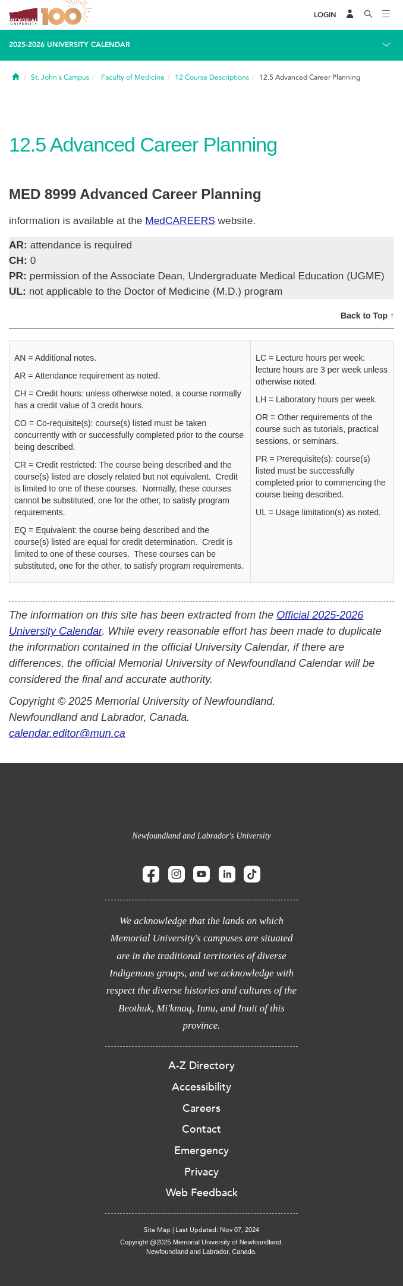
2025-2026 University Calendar (69, 44)
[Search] (368, 15)
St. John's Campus (60, 77)
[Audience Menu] (350, 15)
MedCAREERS (180, 220)
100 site (68, 15)
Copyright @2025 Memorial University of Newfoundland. (201, 1242)
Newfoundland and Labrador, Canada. (201, 1251)
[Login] (325, 15)
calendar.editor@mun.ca (67, 733)
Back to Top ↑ (367, 315)
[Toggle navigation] (386, 15)
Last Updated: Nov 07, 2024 (217, 1230)
